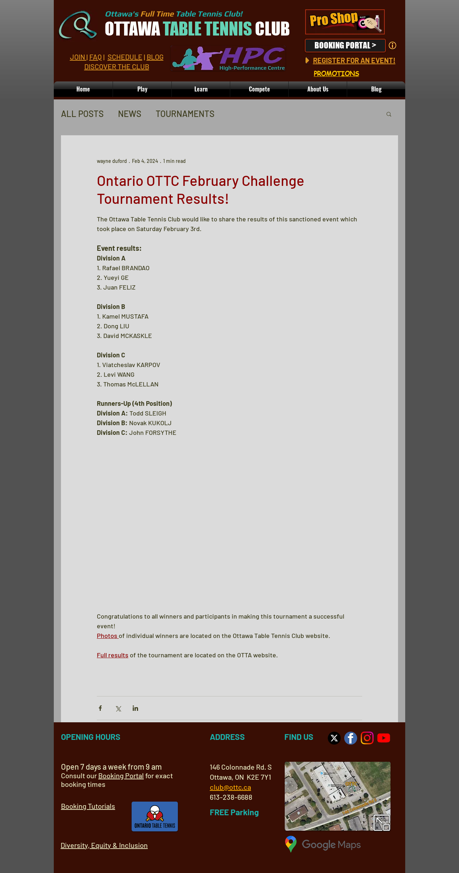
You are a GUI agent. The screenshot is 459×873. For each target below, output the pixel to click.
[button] (318, 89)
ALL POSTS (82, 113)
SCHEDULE (125, 56)
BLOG (155, 56)
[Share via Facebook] (100, 708)
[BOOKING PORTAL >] (345, 45)
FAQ (95, 56)
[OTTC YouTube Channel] (383, 738)
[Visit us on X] (334, 738)
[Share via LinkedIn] (135, 708)
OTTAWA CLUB (197, 28)
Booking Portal (121, 775)
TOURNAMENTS (185, 113)
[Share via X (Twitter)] (117, 708)
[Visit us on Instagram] (367, 738)
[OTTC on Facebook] (350, 738)
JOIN (78, 56)
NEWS (129, 113)
